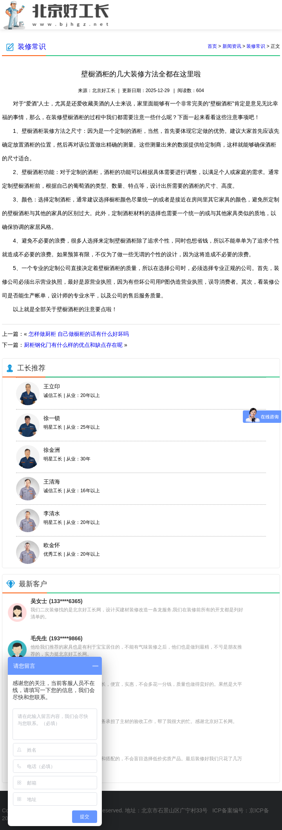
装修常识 (32, 47)
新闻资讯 (231, 46)
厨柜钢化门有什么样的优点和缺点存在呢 (73, 345)
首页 (212, 46)
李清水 (51, 513)
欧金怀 (51, 545)
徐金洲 (51, 450)
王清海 (51, 481)
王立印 (51, 386)
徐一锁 (51, 418)
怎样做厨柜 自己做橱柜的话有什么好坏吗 (79, 334)
